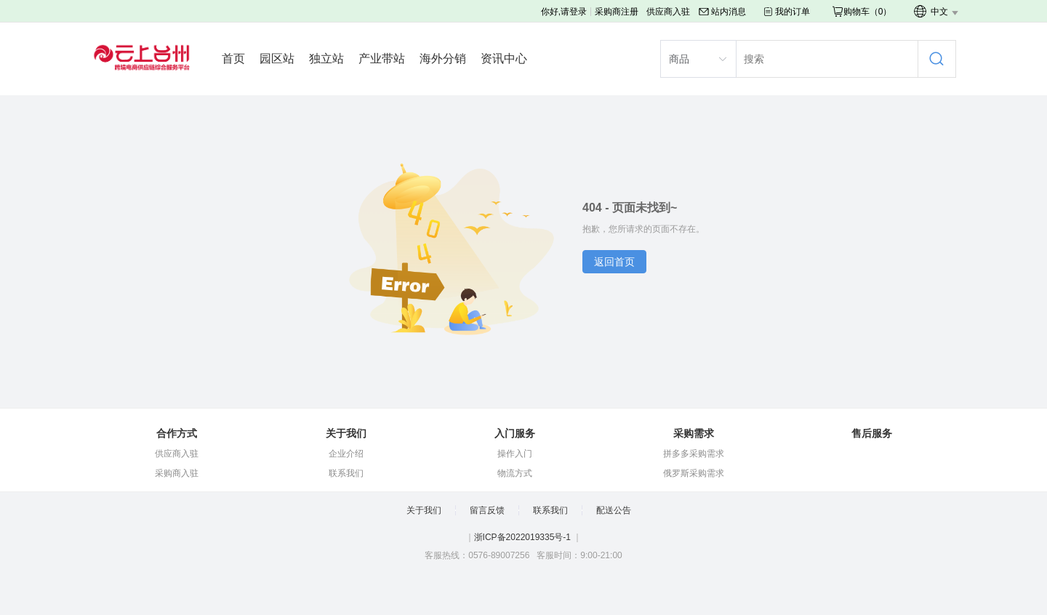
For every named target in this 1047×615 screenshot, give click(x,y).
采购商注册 (616, 12)
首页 (233, 58)
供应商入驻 (668, 12)
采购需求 (693, 433)
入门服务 (514, 433)
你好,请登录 (564, 12)
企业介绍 (346, 454)
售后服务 (871, 433)
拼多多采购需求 (693, 454)
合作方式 (176, 433)
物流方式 (514, 473)
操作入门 (514, 454)
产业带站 (381, 58)
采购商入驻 (176, 473)
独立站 (326, 58)
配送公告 (613, 510)
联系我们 (346, 473)
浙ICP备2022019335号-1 (522, 537)
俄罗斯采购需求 (693, 473)
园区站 (277, 58)
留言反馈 (487, 510)
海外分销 (443, 58)
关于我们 (346, 433)
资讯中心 (504, 58)
